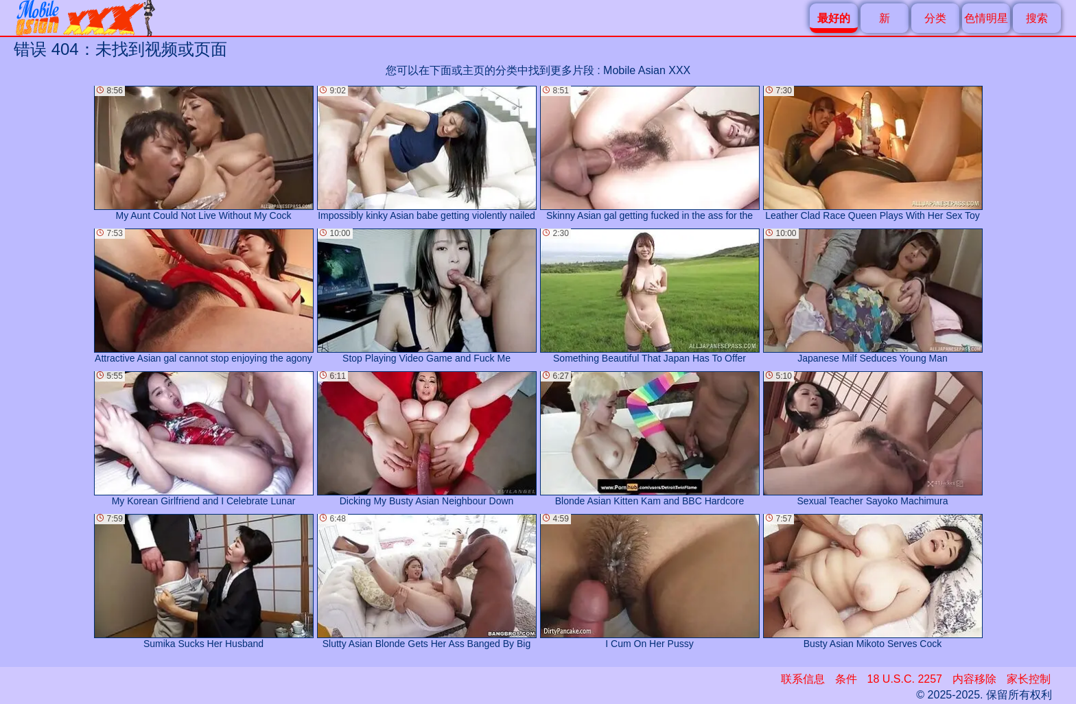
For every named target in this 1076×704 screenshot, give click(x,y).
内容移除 (974, 679)
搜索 (1037, 18)
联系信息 (803, 679)
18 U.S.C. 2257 (904, 679)
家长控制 (1029, 679)
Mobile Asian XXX (646, 70)
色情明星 (986, 18)
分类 (935, 18)
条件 (846, 679)
